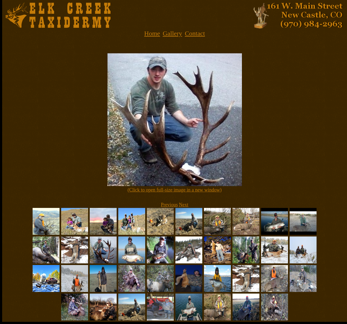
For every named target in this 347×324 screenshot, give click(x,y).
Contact (195, 33)
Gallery (172, 33)
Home (152, 33)
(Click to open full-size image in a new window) (175, 190)
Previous (169, 204)
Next (183, 204)
